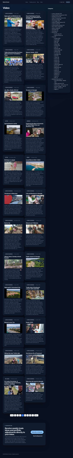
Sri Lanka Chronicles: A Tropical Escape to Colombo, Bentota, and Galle (12, 383)
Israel (28, 157)
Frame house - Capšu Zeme (60, 84)
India (55, 47)
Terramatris (54, 29)
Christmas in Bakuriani (10, 193)
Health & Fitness (57, 35)
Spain (55, 41)
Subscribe (68, 2)
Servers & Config (55, 19)
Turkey (55, 57)
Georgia (56, 38)
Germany (56, 48)
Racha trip (7, 223)
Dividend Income (55, 16)
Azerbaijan (56, 54)
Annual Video (57, 34)
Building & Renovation (56, 79)
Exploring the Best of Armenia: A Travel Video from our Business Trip (35, 125)
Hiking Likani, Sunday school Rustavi (12, 257)
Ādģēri (55, 89)
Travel (53, 36)
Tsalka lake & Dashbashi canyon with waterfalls (33, 288)
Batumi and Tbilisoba (32, 223)
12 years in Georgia (31, 90)
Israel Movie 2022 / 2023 (33, 160)
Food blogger (55, 20)
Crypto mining (55, 23)
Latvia (6, 157)
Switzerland (56, 71)
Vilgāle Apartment (58, 83)
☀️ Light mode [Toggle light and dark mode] (62, 2)
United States (57, 50)
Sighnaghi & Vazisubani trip (12, 287)
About (27, 2)
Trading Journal (32, 2)
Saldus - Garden (57, 87)
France (55, 58)
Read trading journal (37, 436)
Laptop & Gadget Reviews (57, 22)
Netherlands (56, 67)
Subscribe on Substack (37, 432)
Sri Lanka (7, 378)
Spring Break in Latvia (10, 123)
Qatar (55, 77)
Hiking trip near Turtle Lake (12, 353)
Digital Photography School (58, 18)
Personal (54, 32)
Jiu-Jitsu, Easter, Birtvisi (11, 90)
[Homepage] (6, 2)
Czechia (56, 63)
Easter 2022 (29, 322)
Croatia (55, 68)
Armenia (56, 45)
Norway (56, 66)
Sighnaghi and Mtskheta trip (12, 16)
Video (41, 2)
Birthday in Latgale (9, 160)
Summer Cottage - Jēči (59, 86)
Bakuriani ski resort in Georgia (34, 381)
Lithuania (56, 51)
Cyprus (55, 76)
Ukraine (56, 61)
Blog (38, 2)
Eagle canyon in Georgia (33, 256)
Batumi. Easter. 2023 (32, 52)
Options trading (55, 28)
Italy (55, 42)
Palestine (56, 73)
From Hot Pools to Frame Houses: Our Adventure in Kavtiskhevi (33, 17)
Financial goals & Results (57, 25)
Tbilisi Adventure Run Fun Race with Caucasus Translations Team (13, 54)
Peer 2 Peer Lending (56, 26)
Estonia (55, 60)
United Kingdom (57, 64)
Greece (55, 44)
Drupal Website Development (58, 15)
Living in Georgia (9, 13)
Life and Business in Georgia (34, 193)
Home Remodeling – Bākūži (60, 80)
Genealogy (54, 31)
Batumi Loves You (9, 322)
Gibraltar (56, 74)
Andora (55, 70)
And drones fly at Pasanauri (34, 353)
